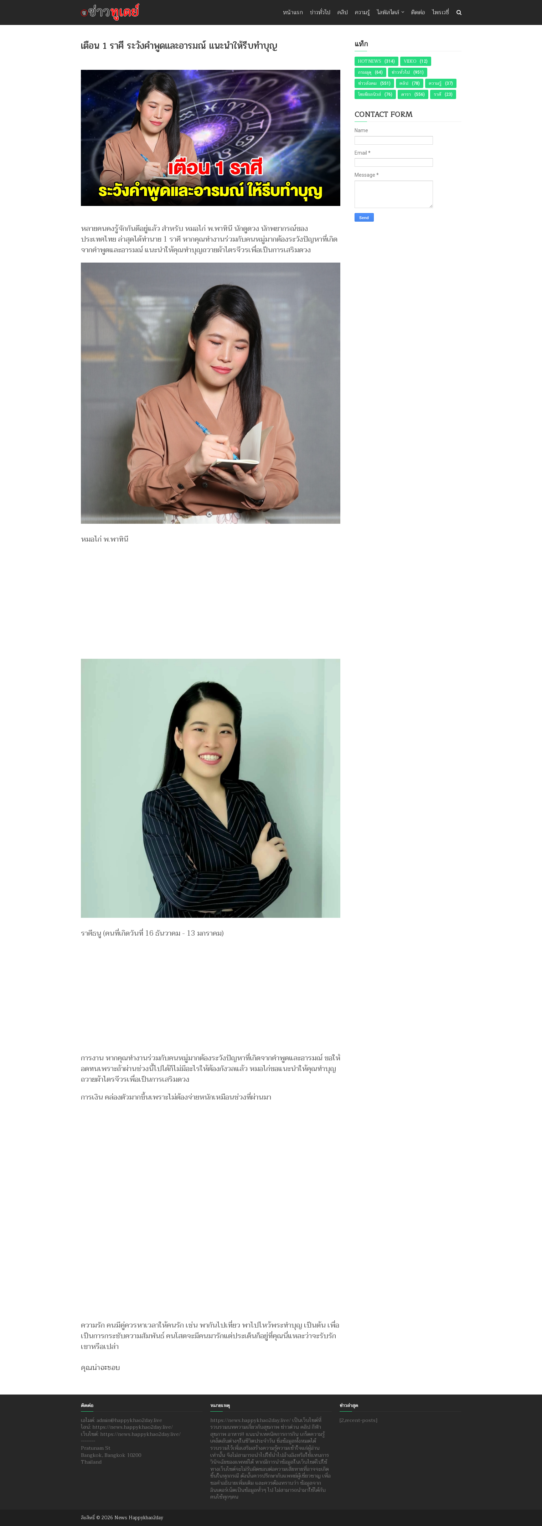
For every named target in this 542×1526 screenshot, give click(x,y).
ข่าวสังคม (367, 83)
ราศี (437, 94)
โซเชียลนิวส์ (369, 94)
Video (410, 61)
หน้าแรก (293, 12)
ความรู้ (362, 12)
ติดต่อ (418, 12)
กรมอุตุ (364, 72)
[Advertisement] (210, 598)
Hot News (369, 61)
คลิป (342, 12)
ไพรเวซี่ (440, 12)
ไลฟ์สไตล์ (388, 12)
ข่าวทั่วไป (320, 12)
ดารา (406, 94)
